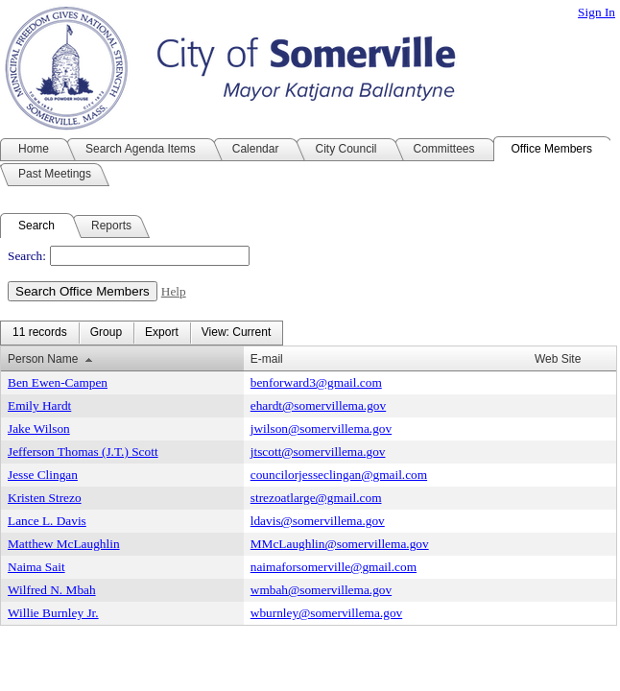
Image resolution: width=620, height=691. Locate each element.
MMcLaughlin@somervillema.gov (339, 543)
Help (173, 291)
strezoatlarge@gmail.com (316, 497)
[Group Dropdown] (106, 333)
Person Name (43, 359)
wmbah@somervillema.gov (321, 590)
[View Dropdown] (236, 333)
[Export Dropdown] (161, 333)
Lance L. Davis (47, 520)
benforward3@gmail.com (316, 382)
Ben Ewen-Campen (57, 382)
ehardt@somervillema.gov (318, 405)
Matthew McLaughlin (64, 543)
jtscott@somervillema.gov (318, 451)
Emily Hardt (39, 405)
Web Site (558, 359)
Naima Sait (36, 567)
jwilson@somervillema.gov (321, 428)
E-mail (266, 359)
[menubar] (141, 333)
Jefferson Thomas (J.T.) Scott (83, 451)
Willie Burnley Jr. (53, 613)
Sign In (596, 12)
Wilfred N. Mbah (52, 590)
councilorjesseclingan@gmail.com (338, 474)
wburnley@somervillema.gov (326, 613)
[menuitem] (40, 333)
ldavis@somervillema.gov (317, 520)
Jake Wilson (39, 428)
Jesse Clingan (43, 474)
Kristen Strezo (45, 497)
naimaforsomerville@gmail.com (333, 567)
